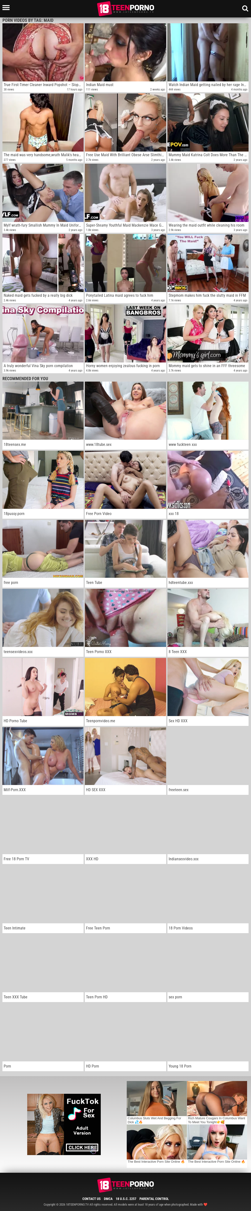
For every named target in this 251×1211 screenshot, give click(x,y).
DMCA (108, 1198)
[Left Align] (7, 7)
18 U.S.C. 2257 (126, 1198)
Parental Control (154, 1198)
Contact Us (91, 1198)
